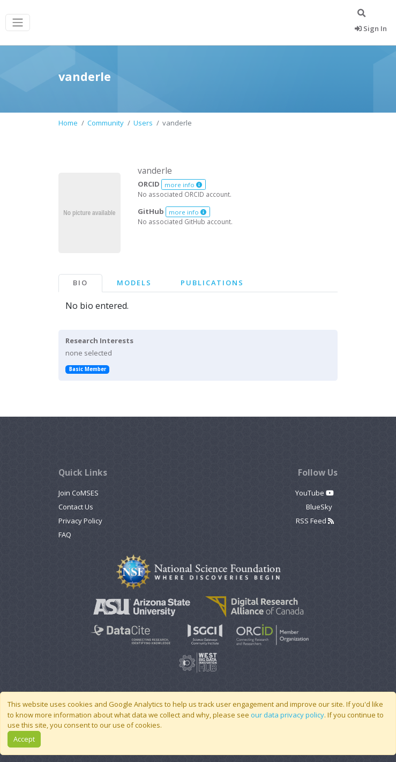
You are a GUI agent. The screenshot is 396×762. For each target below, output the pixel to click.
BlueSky (320, 507)
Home (68, 123)
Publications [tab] (212, 282)
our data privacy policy (287, 715)
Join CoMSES (78, 493)
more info (183, 185)
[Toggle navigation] (17, 23)
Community (105, 123)
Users (143, 123)
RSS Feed (315, 521)
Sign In (371, 28)
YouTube (314, 493)
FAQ (64, 534)
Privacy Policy (80, 521)
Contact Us (75, 507)
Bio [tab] (80, 282)
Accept (24, 739)
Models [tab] (134, 282)
